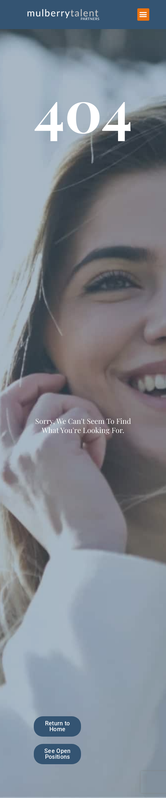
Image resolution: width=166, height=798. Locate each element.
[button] (143, 14)
